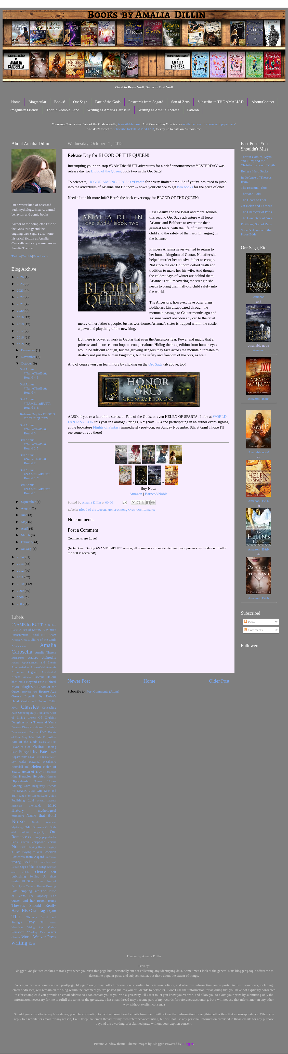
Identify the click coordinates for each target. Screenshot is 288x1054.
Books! (59, 102)
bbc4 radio (18, 682)
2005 (20, 604)
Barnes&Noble (156, 494)
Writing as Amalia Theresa (158, 110)
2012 (20, 570)
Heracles (25, 776)
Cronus (32, 717)
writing (19, 943)
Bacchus (39, 677)
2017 (20, 331)
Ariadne (24, 667)
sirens (41, 881)
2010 (20, 584)
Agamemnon (18, 645)
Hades (22, 761)
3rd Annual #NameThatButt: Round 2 (33, 459)
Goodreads (40, 256)
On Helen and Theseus (256, 206)
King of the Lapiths (30, 795)
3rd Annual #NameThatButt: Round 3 (33, 429)
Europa (34, 732)
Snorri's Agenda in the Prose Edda (256, 232)
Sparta (21, 886)
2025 (20, 284)
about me (38, 634)
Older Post (219, 681)
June (24, 515)
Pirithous (18, 847)
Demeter (16, 727)
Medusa (51, 800)
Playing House (37, 847)
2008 (20, 597)
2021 (20, 304)
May (24, 522)
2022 (20, 297)
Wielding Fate (36, 932)
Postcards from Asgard (145, 102)
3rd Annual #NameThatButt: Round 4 (33, 388)
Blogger (187, 1044)
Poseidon (50, 852)
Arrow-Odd (37, 667)
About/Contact (263, 102)
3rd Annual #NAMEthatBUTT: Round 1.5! (35, 474)
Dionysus (28, 727)
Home (16, 102)
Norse (18, 821)
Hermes (51, 776)
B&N (265, 398)
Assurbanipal (49, 672)
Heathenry (49, 761)
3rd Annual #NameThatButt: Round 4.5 (33, 373)
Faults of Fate (47, 741)
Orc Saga (80, 102)
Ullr (42, 922)
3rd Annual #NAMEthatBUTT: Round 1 (35, 489)
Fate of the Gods (108, 102)
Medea (40, 800)
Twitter (16, 256)
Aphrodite (49, 657)
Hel (27, 767)
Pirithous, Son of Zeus (256, 224)
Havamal (34, 761)
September (28, 502)
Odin (27, 827)
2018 (20, 324)
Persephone (38, 842)
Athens (27, 677)
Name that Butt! (41, 815)
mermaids (35, 805)
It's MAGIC (19, 791)
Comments (253, 630)
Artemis (51, 667)
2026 (20, 277)
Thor (16, 916)
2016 (20, 337)
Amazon (135, 494)
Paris (14, 842)
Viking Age (35, 927)
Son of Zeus (180, 102)
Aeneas (24, 639)
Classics (30, 707)
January (26, 548)
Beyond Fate (35, 682)
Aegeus (15, 639)
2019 (20, 317)
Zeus (32, 943)
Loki (31, 800)
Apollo (15, 662)
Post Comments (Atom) (102, 691)
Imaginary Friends (24, 110)
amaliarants (17, 657)
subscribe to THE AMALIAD (133, 129)
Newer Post (79, 681)
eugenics (23, 732)
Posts (249, 621)
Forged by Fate (33, 751)
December (28, 350)
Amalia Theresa (45, 652)
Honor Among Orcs (121, 509)
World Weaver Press (38, 937)
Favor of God (21, 747)
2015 (20, 344)
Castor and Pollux (33, 701)
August (26, 508)
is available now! (129, 124)
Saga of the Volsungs (33, 867)
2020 (20, 310)
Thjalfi (51, 911)
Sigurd (31, 881)
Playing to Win (32, 852)
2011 (20, 577)
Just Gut (35, 791)
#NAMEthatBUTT (27, 624)
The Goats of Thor (253, 200)
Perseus (51, 842)
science (40, 871)
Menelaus (16, 805)
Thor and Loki (251, 194)
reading (16, 862)
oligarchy (39, 832)
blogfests (28, 686)
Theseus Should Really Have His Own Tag (33, 908)
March (26, 535)
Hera (14, 776)
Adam (52, 635)
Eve (43, 732)
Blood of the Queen (106, 171)
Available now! (258, 452)
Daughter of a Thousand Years (33, 722)
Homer (38, 781)
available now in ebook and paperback (208, 124)
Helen (36, 766)
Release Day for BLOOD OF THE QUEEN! (37, 416)
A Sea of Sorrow (30, 630)
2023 (20, 290)
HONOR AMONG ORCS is (116, 182)
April (25, 528)
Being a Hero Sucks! (255, 171)
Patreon (193, 110)
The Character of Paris (256, 212)
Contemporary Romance (33, 712)
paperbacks (49, 837)
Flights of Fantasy (106, 427)
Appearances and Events (39, 662)
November (28, 357)
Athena (15, 677)
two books (185, 187)
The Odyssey (38, 896)
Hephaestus (49, 771)
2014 (20, 557)
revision (30, 861)
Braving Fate (29, 691)
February (27, 542)
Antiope (33, 657)
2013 (20, 564)
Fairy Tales (28, 737)
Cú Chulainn (47, 717)
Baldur (51, 677)
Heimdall (17, 767)
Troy (31, 922)
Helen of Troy (32, 771)
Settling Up (38, 876)
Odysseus (39, 827)
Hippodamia (20, 781)
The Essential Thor (254, 188)
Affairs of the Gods (42, 640)
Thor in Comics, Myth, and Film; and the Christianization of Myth (258, 161)
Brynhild (29, 696)
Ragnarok (50, 856)
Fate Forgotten (45, 737)
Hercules (39, 776)
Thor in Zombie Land (62, 110)
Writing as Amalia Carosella (108, 110)
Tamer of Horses (35, 886)
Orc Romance (145, 509)
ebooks (39, 727)
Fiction (38, 746)
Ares (14, 667)
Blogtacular (37, 102)
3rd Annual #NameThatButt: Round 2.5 (33, 444)
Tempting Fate (29, 891)
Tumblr (27, 256)
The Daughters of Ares (256, 218)
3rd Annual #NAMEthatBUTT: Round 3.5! (35, 403)
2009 (20, 591)
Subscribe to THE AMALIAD (221, 102)
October (27, 363)
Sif (23, 881)
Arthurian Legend (24, 672)
